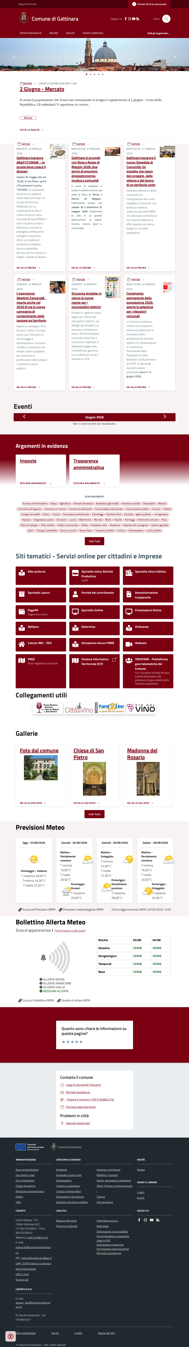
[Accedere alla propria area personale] (149, 4)
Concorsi (156, 508)
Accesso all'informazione (35, 503)
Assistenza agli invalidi (107, 503)
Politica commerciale (68, 525)
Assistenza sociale (131, 503)
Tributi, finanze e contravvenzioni (115, 1188)
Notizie (141, 1170)
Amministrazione (30, 33)
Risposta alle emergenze (135, 525)
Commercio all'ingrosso (29, 508)
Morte (108, 519)
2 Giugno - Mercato (42, 89)
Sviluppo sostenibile (46, 530)
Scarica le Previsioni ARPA (36, 909)
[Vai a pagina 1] (86, 74)
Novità (54, 33)
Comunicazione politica (137, 508)
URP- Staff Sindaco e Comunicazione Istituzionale (33, 1266)
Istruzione (61, 519)
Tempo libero (85, 530)
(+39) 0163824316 (37, 1238)
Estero (46, 514)
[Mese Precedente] (24, 416)
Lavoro (72, 519)
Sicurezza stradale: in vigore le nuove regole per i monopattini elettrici (86, 300)
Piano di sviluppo (29, 525)
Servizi (70, 33)
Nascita (118, 519)
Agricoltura (65, 503)
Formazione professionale (76, 514)
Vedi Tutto (94, 814)
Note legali (103, 1226)
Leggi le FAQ (104, 1240)
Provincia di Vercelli (66, 1226)
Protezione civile (99, 525)
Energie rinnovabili (30, 514)
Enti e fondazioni (25, 1180)
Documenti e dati (25, 1175)
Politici (19, 1197)
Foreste (56, 514)
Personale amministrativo (30, 1191)
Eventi (140, 1198)
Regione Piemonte (28, 4)
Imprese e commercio (108, 1170)
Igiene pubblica (143, 514)
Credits (78, 1333)
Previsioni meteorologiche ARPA (81, 909)
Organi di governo (25, 1186)
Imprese (26, 519)
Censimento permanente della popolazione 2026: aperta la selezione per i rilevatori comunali (139, 304)
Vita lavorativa (105, 1202)
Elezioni (167, 508)
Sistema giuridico (159, 525)
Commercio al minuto (55, 508)
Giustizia (128, 514)
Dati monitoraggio (26, 1333)
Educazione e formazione (70, 1197)
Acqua (54, 503)
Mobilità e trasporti (107, 1175)
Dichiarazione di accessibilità (112, 1231)
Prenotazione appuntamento (113, 1249)
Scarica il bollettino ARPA (36, 1000)
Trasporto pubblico (104, 530)
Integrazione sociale (43, 519)
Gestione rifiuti (113, 514)
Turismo (121, 530)
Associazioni (149, 503)
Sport (30, 530)
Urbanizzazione (135, 530)
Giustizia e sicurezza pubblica (72, 1202)
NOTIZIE (28, 83)
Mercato (98, 519)
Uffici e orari (22, 1274)
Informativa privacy (107, 1221)
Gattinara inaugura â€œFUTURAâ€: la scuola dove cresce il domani (31, 165)
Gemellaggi (97, 514)
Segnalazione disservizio (110, 1245)
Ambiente (61, 1170)
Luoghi (140, 1192)
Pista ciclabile (48, 525)
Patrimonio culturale (148, 519)
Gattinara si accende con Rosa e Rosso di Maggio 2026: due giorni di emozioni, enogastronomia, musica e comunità (85, 169)
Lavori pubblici (154, 530)
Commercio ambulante (80, 508)
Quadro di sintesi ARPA (73, 1000)
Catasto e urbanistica (68, 1186)
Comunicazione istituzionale (109, 508)
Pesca (164, 519)
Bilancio (162, 503)
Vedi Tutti (94, 541)
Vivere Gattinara (93, 33)
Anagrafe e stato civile (68, 1175)
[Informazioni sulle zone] (70, 930)
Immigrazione (161, 514)
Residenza (115, 525)
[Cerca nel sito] (164, 19)
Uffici (18, 1202)
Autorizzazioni (64, 1180)
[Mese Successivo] (165, 416)
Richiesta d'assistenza (109, 1253)
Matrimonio (85, 519)
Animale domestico (83, 503)
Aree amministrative (27, 1170)
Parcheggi (130, 519)
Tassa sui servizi (68, 530)
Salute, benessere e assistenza (114, 1180)
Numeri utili (22, 1280)
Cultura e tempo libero (68, 1191)
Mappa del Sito (106, 1333)
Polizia (84, 525)
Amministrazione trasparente (113, 1236)
